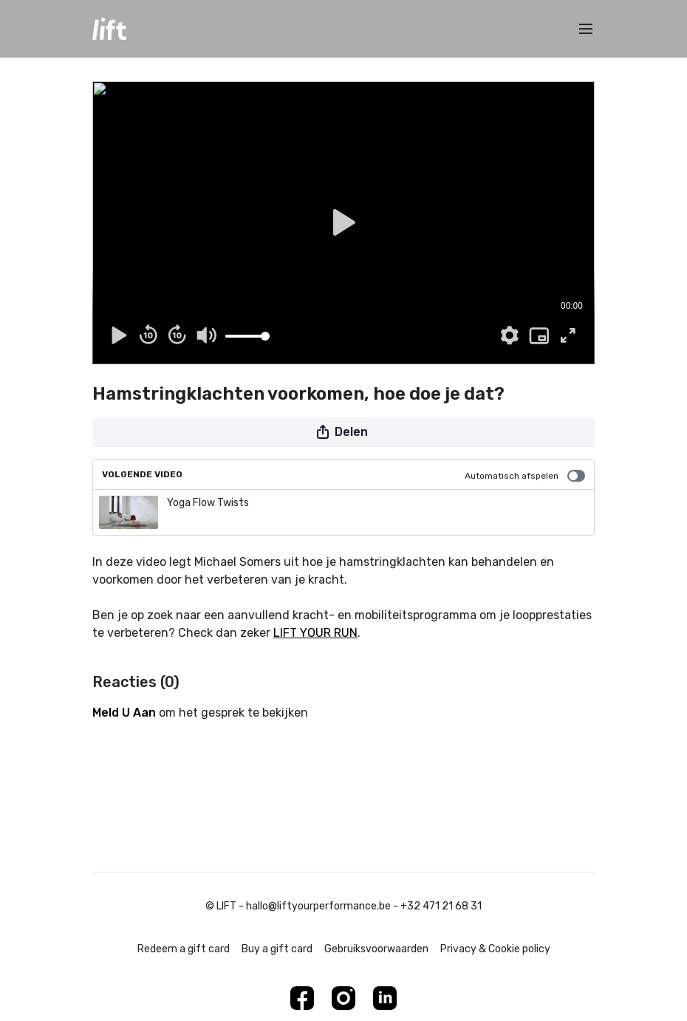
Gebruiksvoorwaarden (376, 949)
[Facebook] (302, 998)
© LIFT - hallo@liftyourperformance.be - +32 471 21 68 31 (343, 906)
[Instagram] (343, 998)
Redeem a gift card (183, 949)
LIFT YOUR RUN (315, 633)
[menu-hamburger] (586, 29)
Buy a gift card (277, 949)
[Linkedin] (385, 998)
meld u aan (124, 713)
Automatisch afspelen (525, 476)
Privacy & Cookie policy (495, 949)
